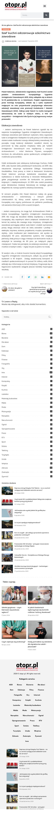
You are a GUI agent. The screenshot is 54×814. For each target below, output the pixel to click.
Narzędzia (5, 421)
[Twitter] (29, 282)
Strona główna (7, 30)
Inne (3, 377)
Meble (4, 408)
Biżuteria (5, 343)
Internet (4, 382)
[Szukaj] (46, 15)
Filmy (4, 360)
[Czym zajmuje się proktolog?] (14, 634)
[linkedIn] (42, 282)
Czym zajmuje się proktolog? (13, 646)
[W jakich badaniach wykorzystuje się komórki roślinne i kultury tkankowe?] (40, 600)
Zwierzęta (5, 477)
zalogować (16, 309)
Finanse (4, 364)
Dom (3, 351)
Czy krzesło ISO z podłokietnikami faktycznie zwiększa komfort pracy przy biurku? (32, 768)
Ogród (4, 429)
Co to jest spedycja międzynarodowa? (27, 527)
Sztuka (4, 451)
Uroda (4, 464)
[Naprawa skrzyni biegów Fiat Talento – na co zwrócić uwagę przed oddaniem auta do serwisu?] (7, 495)
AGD (3, 334)
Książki (4, 390)
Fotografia (6, 369)
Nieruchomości (7, 425)
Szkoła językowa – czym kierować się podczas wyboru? (11, 614)
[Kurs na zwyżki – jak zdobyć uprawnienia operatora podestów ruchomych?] (7, 540)
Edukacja (6, 34)
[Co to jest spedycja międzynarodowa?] (7, 529)
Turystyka (5, 460)
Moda (4, 412)
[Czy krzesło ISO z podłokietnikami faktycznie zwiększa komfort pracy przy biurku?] (7, 507)
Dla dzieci (5, 347)
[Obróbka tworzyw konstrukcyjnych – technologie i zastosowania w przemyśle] (7, 574)
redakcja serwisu (10, 46)
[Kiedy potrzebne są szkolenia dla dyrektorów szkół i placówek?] (40, 634)
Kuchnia (4, 395)
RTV (3, 442)
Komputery (6, 386)
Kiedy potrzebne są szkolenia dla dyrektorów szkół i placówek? (40, 648)
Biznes (4, 338)
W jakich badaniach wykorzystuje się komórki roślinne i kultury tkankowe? (39, 614)
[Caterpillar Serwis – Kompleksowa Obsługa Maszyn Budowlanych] (7, 562)
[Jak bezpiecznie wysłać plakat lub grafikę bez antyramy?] (7, 518)
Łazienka (5, 399)
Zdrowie (5, 473)
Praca (4, 438)
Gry (3, 373)
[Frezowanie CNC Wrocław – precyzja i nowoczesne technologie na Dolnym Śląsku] (7, 551)
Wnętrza (5, 468)
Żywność (5, 481)
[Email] (49, 282)
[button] (45, 6)
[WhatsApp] (35, 282)
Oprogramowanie (8, 434)
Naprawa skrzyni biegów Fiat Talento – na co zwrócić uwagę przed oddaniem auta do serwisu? (33, 756)
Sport (4, 447)
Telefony (5, 455)
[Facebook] (22, 282)
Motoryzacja (6, 416)
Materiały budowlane (9, 403)
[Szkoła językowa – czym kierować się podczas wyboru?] (14, 600)
